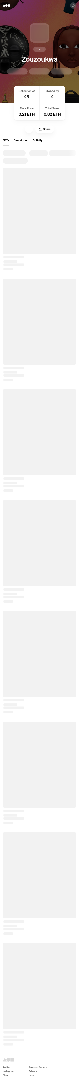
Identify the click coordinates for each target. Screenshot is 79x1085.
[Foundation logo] (6, 5)
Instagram (8, 1071)
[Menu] (29, 129)
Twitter (6, 1067)
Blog (5, 1075)
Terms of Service (38, 1067)
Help (31, 1075)
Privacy (33, 1071)
